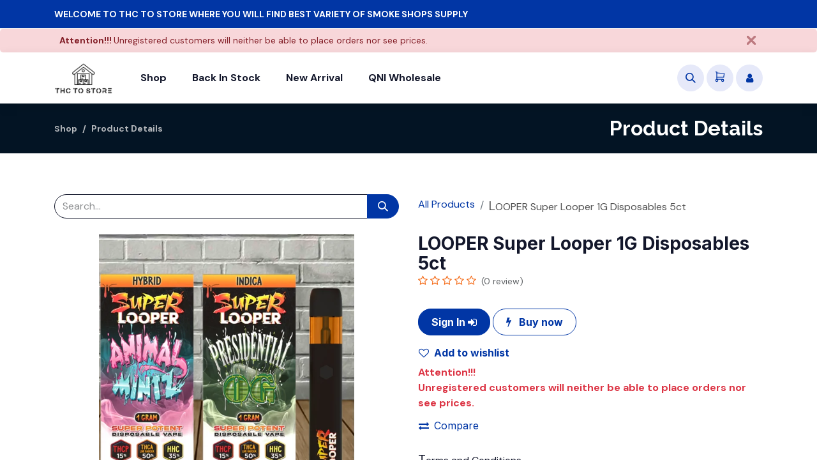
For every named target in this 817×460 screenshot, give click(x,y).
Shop (66, 128)
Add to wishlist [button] (464, 352)
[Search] (383, 206)
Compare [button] (449, 425)
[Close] (751, 40)
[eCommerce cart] (720, 78)
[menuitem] (153, 78)
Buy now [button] (534, 322)
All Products (446, 204)
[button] (690, 78)
